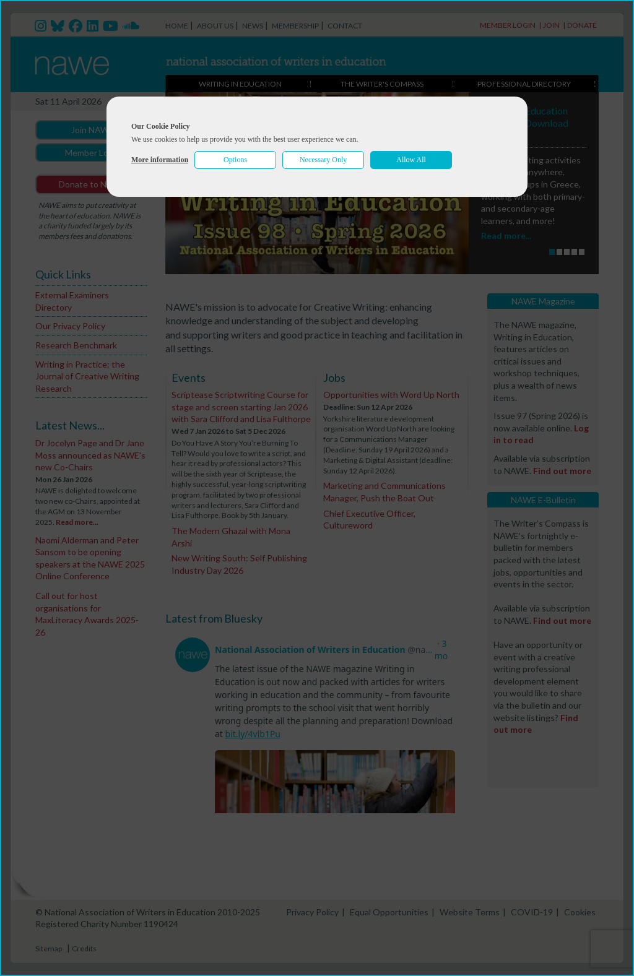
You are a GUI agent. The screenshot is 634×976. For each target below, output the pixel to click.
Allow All (411, 159)
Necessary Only (323, 159)
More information (159, 159)
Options (235, 159)
